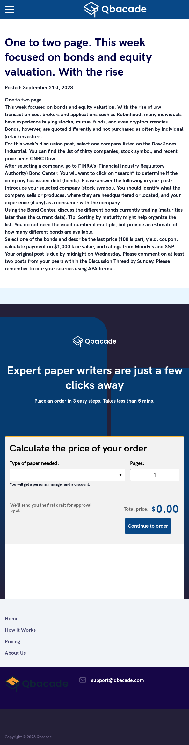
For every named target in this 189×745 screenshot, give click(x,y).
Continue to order (148, 526)
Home (11, 618)
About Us (15, 653)
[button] (9, 9)
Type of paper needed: (34, 463)
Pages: (137, 463)
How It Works (20, 630)
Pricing (12, 641)
